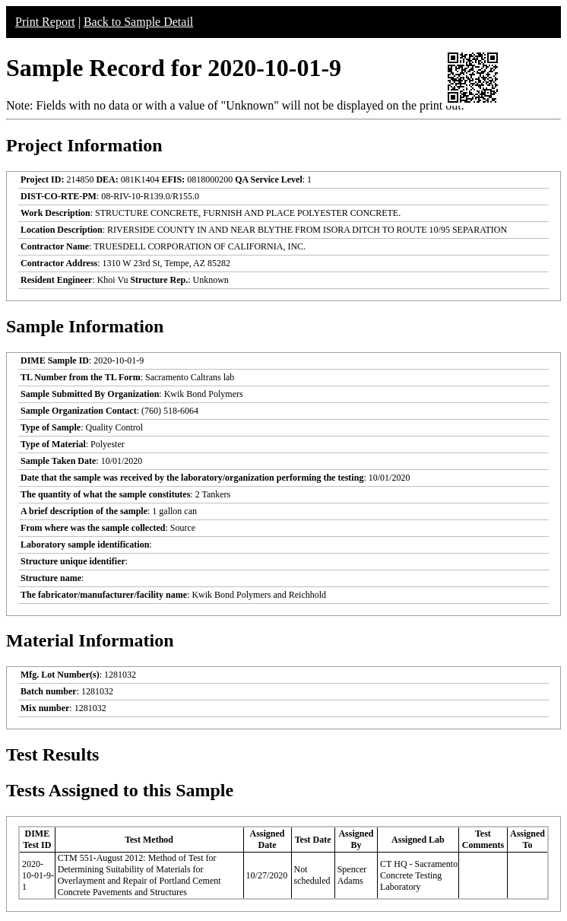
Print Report (45, 21)
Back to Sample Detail (138, 21)
